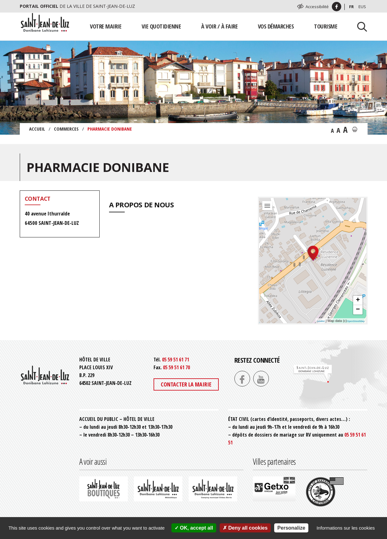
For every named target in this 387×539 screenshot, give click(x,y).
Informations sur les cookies (345, 528)
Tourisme (325, 26)
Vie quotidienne (161, 26)
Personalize (291, 528)
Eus (362, 6)
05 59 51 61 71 (175, 359)
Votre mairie (105, 26)
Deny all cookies (245, 528)
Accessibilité (317, 6)
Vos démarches (276, 26)
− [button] (358, 309)
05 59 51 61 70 (176, 367)
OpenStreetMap (355, 321)
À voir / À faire (219, 26)
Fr (351, 6)
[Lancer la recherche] (360, 26)
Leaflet (321, 321)
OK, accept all (194, 528)
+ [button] (358, 300)
